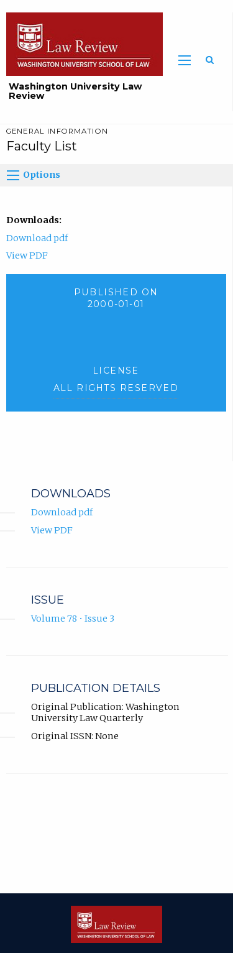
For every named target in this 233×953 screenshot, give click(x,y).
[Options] (13, 175)
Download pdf (37, 238)
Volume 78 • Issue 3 (72, 618)
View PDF (27, 255)
